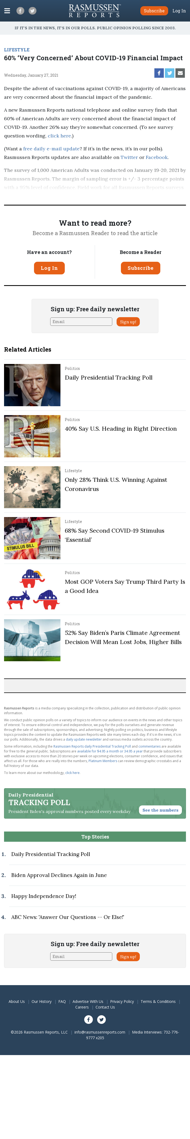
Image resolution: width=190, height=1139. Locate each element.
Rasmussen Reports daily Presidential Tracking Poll (92, 746)
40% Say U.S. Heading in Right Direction (121, 428)
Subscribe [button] (154, 10)
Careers (82, 1007)
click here (59, 136)
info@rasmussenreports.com (99, 1032)
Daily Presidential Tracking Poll (108, 377)
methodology (138, 196)
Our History (42, 1001)
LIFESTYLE (16, 49)
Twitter (129, 157)
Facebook (157, 157)
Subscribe (141, 268)
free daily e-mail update (51, 149)
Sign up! (128, 321)
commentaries (149, 746)
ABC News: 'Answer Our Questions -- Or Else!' (67, 917)
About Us (17, 1001)
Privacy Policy (122, 1001)
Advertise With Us (88, 1001)
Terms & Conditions (158, 1001)
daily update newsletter (84, 739)
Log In (179, 11)
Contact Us (105, 1007)
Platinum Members (103, 761)
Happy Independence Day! (43, 896)
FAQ (62, 1001)
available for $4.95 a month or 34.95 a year (110, 751)
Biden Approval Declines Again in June (59, 875)
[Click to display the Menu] (7, 11)
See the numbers (160, 810)
